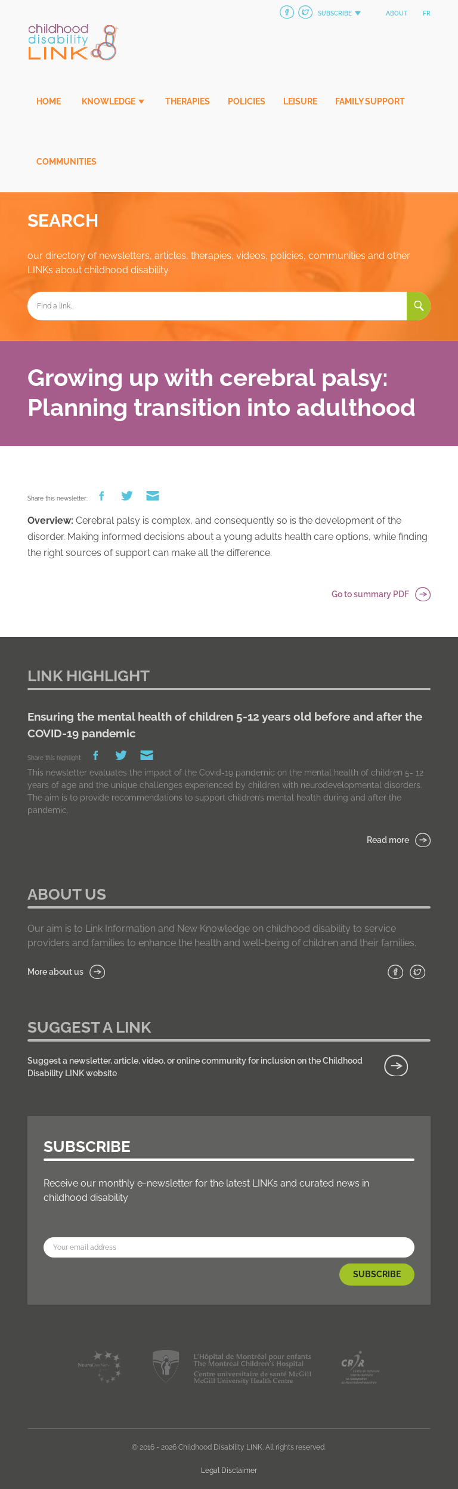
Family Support (370, 101)
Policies (246, 101)
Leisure (300, 101)
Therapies (187, 101)
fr (427, 13)
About (396, 13)
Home (48, 101)
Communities (66, 161)
